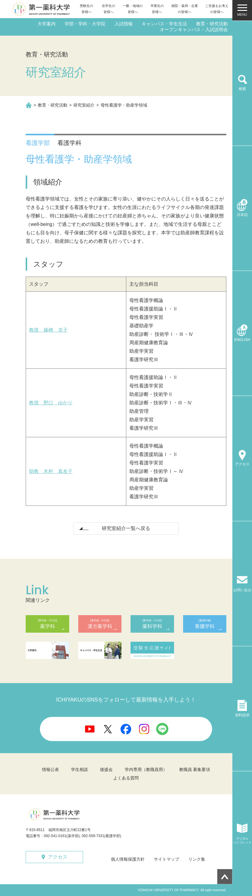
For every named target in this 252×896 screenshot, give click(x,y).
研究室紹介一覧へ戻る (126, 528)
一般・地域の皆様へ (133, 9)
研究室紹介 (84, 105)
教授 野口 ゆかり (51, 402)
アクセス (57, 856)
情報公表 (50, 769)
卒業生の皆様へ (157, 9)
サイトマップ (166, 859)
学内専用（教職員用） (146, 769)
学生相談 (79, 769)
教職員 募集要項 (194, 769)
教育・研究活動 (212, 23)
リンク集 (196, 859)
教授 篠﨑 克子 (48, 329)
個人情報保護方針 (128, 859)
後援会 (106, 769)
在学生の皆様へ (108, 9)
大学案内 (46, 23)
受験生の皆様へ (86, 9)
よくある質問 (126, 778)
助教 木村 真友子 (51, 471)
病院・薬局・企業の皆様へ (184, 9)
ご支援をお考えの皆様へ (216, 9)
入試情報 (124, 23)
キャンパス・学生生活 (164, 23)
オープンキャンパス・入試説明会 (194, 29)
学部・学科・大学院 (85, 23)
